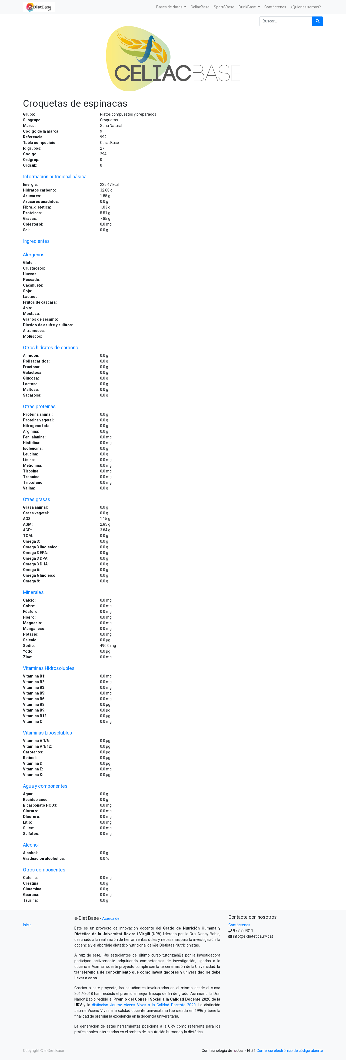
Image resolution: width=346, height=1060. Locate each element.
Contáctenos (239, 925)
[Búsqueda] (317, 21)
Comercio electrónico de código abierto (290, 1050)
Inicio (27, 925)
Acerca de (110, 918)
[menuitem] (200, 7)
